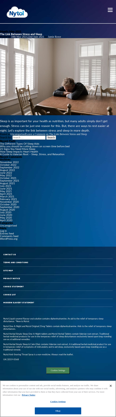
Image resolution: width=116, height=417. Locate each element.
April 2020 (6, 220)
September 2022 (9, 167)
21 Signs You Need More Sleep (17, 149)
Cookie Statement (13, 286)
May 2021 (6, 191)
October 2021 (8, 178)
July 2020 (5, 212)
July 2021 (5, 186)
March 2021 (7, 196)
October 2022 (8, 164)
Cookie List (9, 294)
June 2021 (6, 188)
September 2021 (9, 180)
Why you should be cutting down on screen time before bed (35, 146)
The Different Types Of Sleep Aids (19, 143)
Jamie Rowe (54, 36)
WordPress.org (8, 238)
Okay (58, 411)
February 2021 (8, 199)
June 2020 (6, 215)
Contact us (9, 254)
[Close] (110, 385)
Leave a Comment (56, 134)
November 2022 (9, 162)
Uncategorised (18, 134)
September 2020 (9, 207)
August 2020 (7, 209)
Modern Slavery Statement (18, 302)
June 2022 (6, 172)
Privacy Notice (11, 278)
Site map (8, 270)
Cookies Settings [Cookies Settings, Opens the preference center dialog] (58, 401)
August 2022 (7, 170)
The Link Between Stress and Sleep (21, 34)
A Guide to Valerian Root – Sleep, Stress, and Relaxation (32, 154)
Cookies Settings (58, 370)
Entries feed (7, 233)
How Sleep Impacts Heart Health (19, 151)
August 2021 (7, 183)
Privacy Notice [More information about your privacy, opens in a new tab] (28, 395)
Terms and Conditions (15, 262)
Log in (3, 230)
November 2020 (9, 201)
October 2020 (8, 204)
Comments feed (9, 236)
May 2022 (6, 175)
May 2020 (6, 217)
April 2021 (6, 193)
